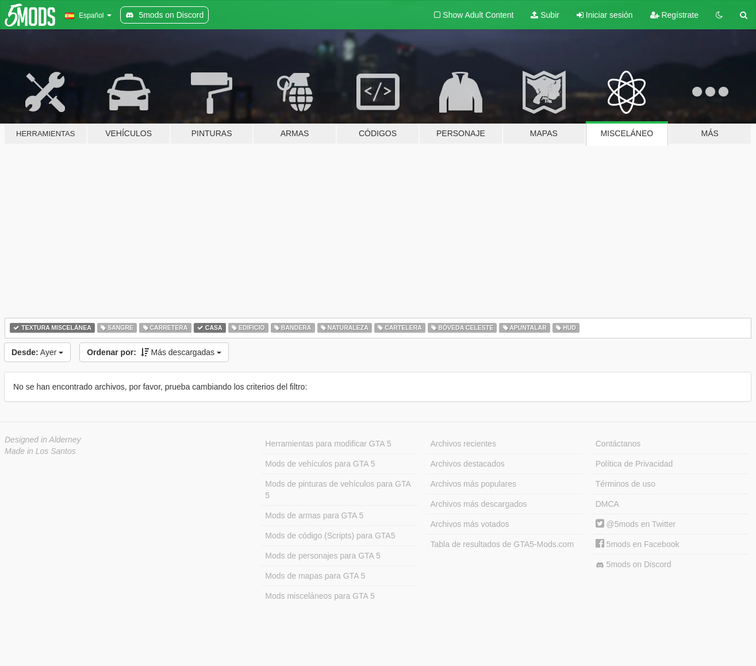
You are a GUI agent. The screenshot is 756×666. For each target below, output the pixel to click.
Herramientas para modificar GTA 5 (328, 443)
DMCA (607, 504)
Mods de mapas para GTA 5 (315, 575)
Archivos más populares (473, 483)
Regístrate (674, 15)
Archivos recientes (463, 443)
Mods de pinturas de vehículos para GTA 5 (337, 489)
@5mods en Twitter (636, 524)
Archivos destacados (468, 463)
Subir (545, 15)
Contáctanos (618, 443)
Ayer (37, 352)
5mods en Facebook (638, 544)
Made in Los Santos (40, 451)
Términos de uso (625, 483)
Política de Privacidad (634, 463)
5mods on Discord (633, 564)
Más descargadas (154, 352)
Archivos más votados (470, 524)
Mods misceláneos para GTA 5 (319, 595)
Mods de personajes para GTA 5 (323, 555)
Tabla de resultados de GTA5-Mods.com (502, 544)
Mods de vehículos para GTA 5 (320, 463)
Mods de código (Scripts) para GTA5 (330, 535)
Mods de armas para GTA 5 (314, 515)
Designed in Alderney (43, 439)
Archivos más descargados (479, 504)
